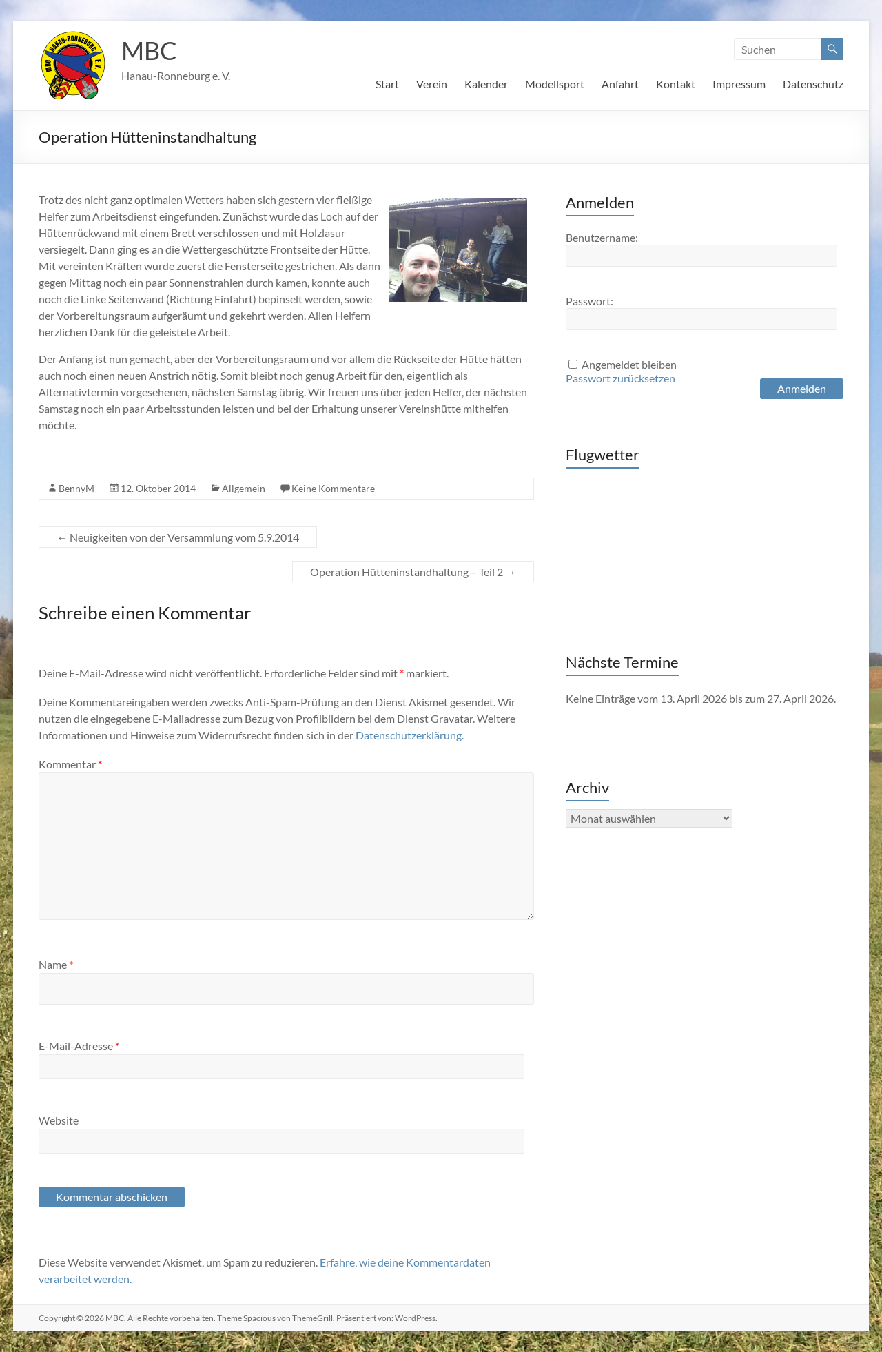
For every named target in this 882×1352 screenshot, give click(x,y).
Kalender (486, 83)
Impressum (739, 83)
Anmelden (801, 388)
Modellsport (554, 83)
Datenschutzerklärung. (410, 734)
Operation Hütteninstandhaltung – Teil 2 (413, 571)
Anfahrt (620, 83)
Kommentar (70, 763)
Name (56, 964)
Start (387, 83)
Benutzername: (602, 237)
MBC (149, 50)
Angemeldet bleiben (629, 364)
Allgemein (243, 488)
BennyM (76, 488)
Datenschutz (813, 83)
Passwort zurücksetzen (620, 378)
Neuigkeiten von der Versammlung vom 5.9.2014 (178, 537)
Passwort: (589, 300)
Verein (431, 83)
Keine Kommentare (333, 488)
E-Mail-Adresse (79, 1045)
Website (59, 1120)
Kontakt (675, 83)
